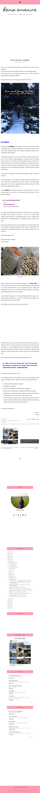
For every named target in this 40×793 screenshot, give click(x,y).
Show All (31, 701)
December (12, 562)
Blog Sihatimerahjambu (15, 686)
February (12, 577)
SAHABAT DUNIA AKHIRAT (15, 712)
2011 (9, 606)
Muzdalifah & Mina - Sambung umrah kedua (19, 682)
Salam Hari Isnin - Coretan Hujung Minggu (18, 717)
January (11, 579)
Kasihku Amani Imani (14, 675)
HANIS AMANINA (20, 10)
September (12, 567)
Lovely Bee (12, 696)
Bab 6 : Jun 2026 (12, 687)
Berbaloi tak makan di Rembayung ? (17, 692)
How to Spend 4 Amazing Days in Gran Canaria (20, 733)
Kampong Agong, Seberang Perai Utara (18, 722)
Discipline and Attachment (17, 587)
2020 (9, 556)
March (11, 576)
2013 (9, 603)
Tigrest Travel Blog (14, 732)
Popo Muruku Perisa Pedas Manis (16, 677)
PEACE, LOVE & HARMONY (16, 711)
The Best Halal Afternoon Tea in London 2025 (20, 728)
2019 (9, 558)
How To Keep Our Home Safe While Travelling (19, 583)
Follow (20, 517)
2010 (9, 607)
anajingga (11, 691)
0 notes (3, 419)
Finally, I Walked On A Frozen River (20, 588)
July (10, 570)
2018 (9, 559)
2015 (9, 600)
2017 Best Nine (6, 441)
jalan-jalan (12, 721)
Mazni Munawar (13, 680)
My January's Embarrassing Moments (20, 580)
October (11, 565)
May (10, 573)
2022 (9, 553)
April (11, 574)
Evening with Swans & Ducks (18, 591)
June (10, 571)
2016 (9, 598)
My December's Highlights (17, 594)
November (12, 564)
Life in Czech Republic (10, 420)
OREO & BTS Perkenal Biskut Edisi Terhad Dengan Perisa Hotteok (18, 698)
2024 (9, 551)
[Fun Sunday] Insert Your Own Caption (21, 590)
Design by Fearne (26, 790)
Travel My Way (13, 716)
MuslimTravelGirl (14, 726)
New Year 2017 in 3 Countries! (18, 596)
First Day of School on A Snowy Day (20, 593)
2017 (9, 561)
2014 (9, 601)
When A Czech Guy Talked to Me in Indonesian (10, 448)
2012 (9, 604)
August (11, 568)
